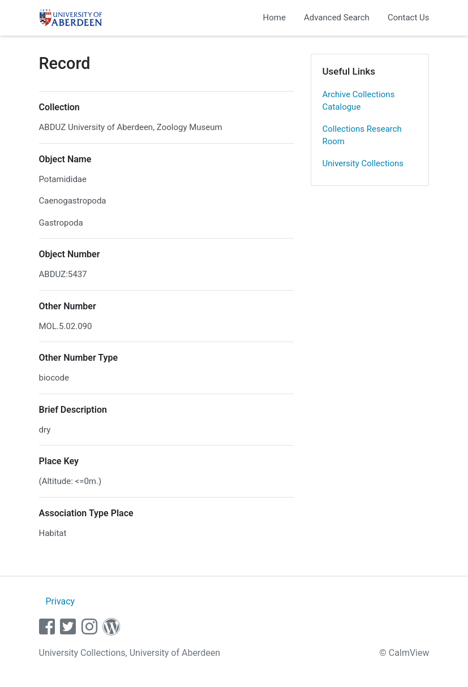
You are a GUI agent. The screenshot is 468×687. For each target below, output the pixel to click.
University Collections (363, 163)
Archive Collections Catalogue (359, 101)
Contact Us (409, 17)
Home (274, 17)
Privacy (60, 601)
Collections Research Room (362, 135)
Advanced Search (337, 17)
